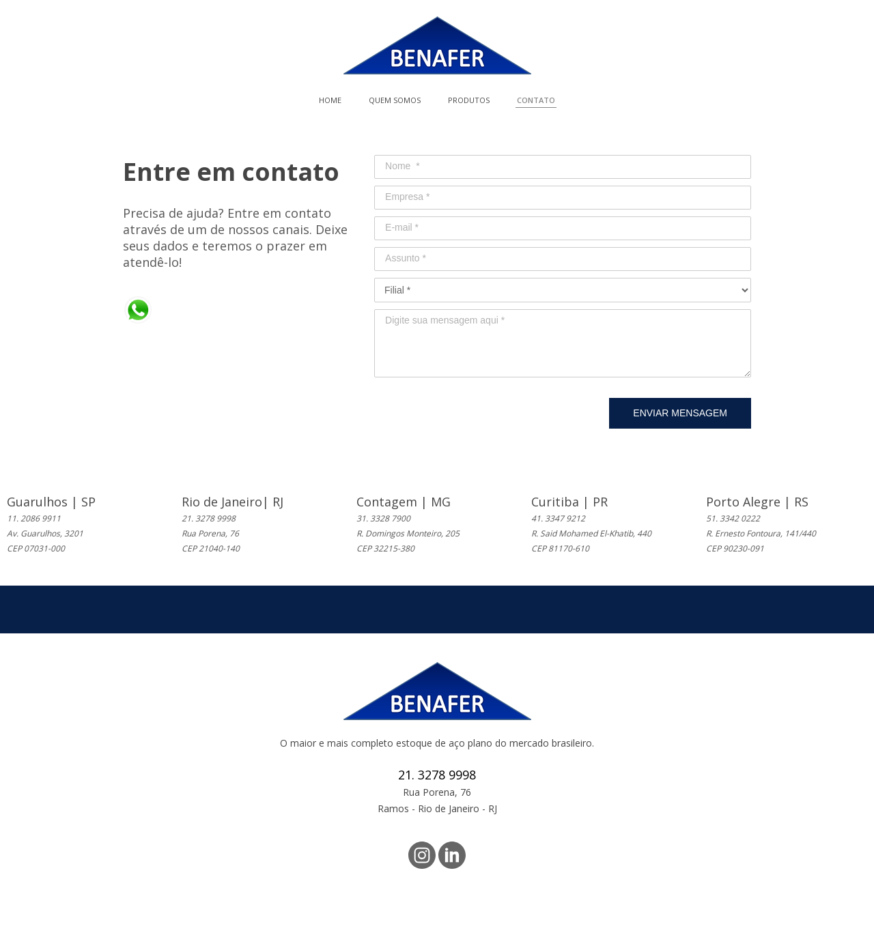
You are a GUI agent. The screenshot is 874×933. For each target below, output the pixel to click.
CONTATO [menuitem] (536, 100)
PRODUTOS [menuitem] (469, 100)
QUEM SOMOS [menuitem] (395, 100)
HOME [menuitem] (330, 100)
